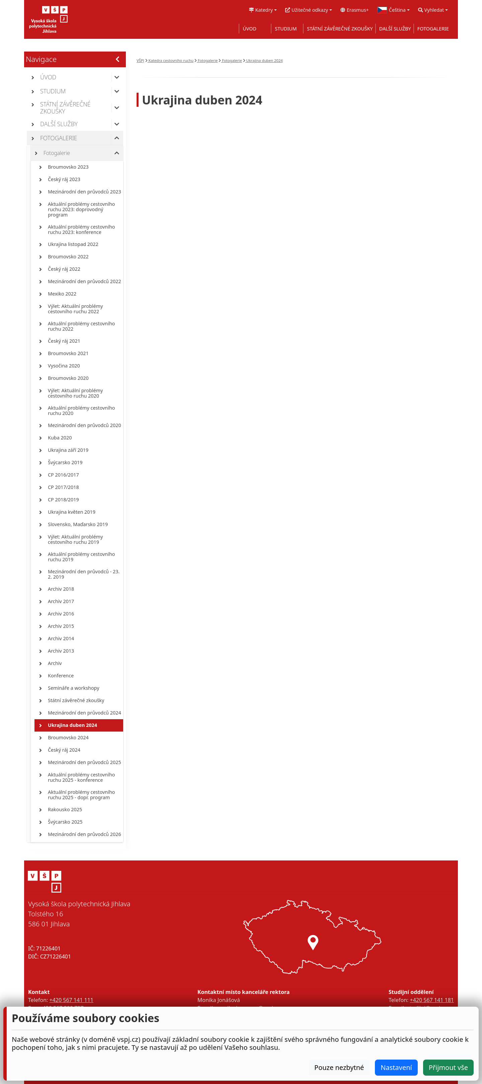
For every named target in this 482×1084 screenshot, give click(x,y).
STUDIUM (286, 28)
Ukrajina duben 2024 (263, 60)
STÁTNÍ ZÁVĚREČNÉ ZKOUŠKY (340, 28)
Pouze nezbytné (339, 1067)
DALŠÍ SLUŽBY (395, 28)
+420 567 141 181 (432, 1000)
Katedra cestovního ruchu (169, 60)
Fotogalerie (206, 60)
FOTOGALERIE (433, 28)
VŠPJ (140, 60)
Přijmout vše (448, 1067)
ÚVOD (249, 28)
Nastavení (396, 1067)
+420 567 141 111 (71, 1000)
